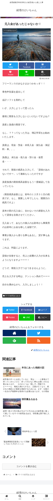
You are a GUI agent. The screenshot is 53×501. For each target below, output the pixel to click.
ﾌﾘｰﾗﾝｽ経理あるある (11, 296)
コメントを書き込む (26, 466)
